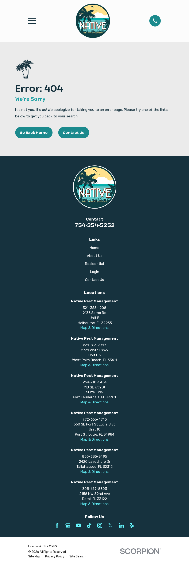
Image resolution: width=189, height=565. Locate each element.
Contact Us (73, 132)
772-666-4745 (94, 419)
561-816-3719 (94, 345)
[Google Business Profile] (67, 525)
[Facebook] (57, 525)
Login (94, 272)
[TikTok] (89, 525)
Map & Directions (94, 328)
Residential (94, 264)
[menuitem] (34, 556)
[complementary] (158, 542)
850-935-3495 (94, 456)
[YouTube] (78, 525)
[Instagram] (99, 525)
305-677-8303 (94, 489)
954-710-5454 (95, 382)
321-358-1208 (94, 308)
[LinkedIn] (121, 525)
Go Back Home (34, 132)
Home (94, 248)
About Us (94, 256)
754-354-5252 (95, 225)
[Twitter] (110, 525)
